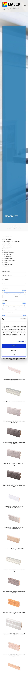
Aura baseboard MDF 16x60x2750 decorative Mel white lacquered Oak (14, 655)
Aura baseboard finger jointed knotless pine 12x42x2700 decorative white (14, 507)
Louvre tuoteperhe (7, 246)
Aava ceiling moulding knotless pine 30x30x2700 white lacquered (14, 380)
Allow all (14, 345)
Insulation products (8, 245)
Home (8, 228)
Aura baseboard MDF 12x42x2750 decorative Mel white (14, 571)
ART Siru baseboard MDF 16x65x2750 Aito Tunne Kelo (14, 486)
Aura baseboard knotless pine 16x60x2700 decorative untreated (14, 549)
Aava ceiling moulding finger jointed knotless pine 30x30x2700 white (14, 359)
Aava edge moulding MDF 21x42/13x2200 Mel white (14, 401)
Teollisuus (6, 262)
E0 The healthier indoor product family (12, 241)
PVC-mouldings (7, 243)
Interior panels (7, 250)
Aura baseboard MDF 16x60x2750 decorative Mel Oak (14, 613)
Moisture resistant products (9, 260)
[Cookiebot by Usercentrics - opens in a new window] (20, 319)
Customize (14, 350)
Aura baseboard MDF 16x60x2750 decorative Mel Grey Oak (14, 592)
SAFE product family (8, 264)
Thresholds (6, 266)
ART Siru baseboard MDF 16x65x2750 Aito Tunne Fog (14, 464)
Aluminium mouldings (8, 258)
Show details (20, 341)
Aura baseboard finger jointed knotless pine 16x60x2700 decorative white (14, 528)
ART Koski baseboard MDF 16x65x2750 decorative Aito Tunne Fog (14, 422)
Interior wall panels (8, 256)
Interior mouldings (7, 239)
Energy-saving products (9, 252)
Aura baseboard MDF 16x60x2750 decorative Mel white (14, 634)
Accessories (6, 248)
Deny (14, 354)
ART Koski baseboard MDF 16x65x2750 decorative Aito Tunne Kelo (14, 443)
